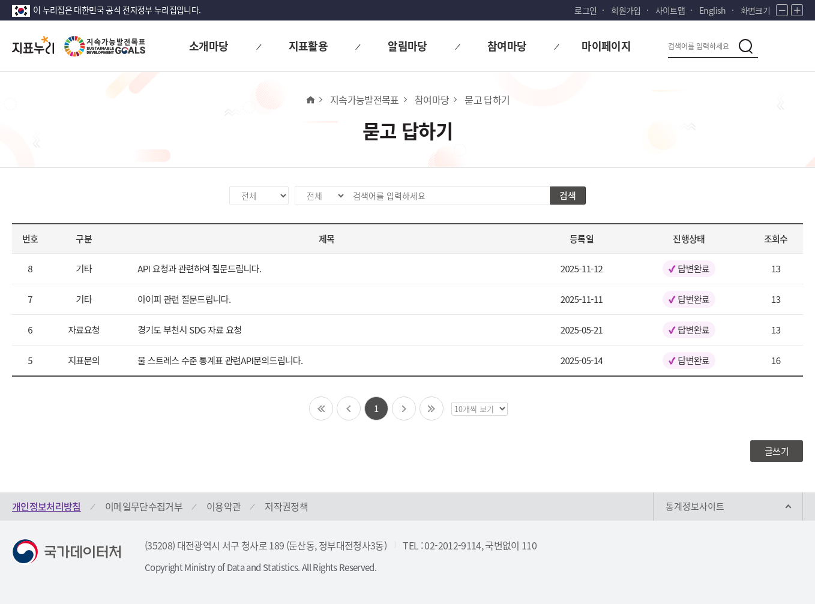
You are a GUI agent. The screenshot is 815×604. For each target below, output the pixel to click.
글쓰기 (777, 451)
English (712, 10)
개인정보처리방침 (46, 506)
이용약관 (223, 506)
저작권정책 (286, 506)
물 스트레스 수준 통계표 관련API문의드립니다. (220, 360)
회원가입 (625, 10)
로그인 (585, 10)
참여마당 (432, 99)
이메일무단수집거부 (143, 506)
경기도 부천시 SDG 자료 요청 (189, 329)
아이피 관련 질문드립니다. (183, 299)
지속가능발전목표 (364, 99)
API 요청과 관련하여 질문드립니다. (199, 268)
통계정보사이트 (695, 506)
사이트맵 (670, 10)
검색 (567, 195)
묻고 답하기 (487, 99)
